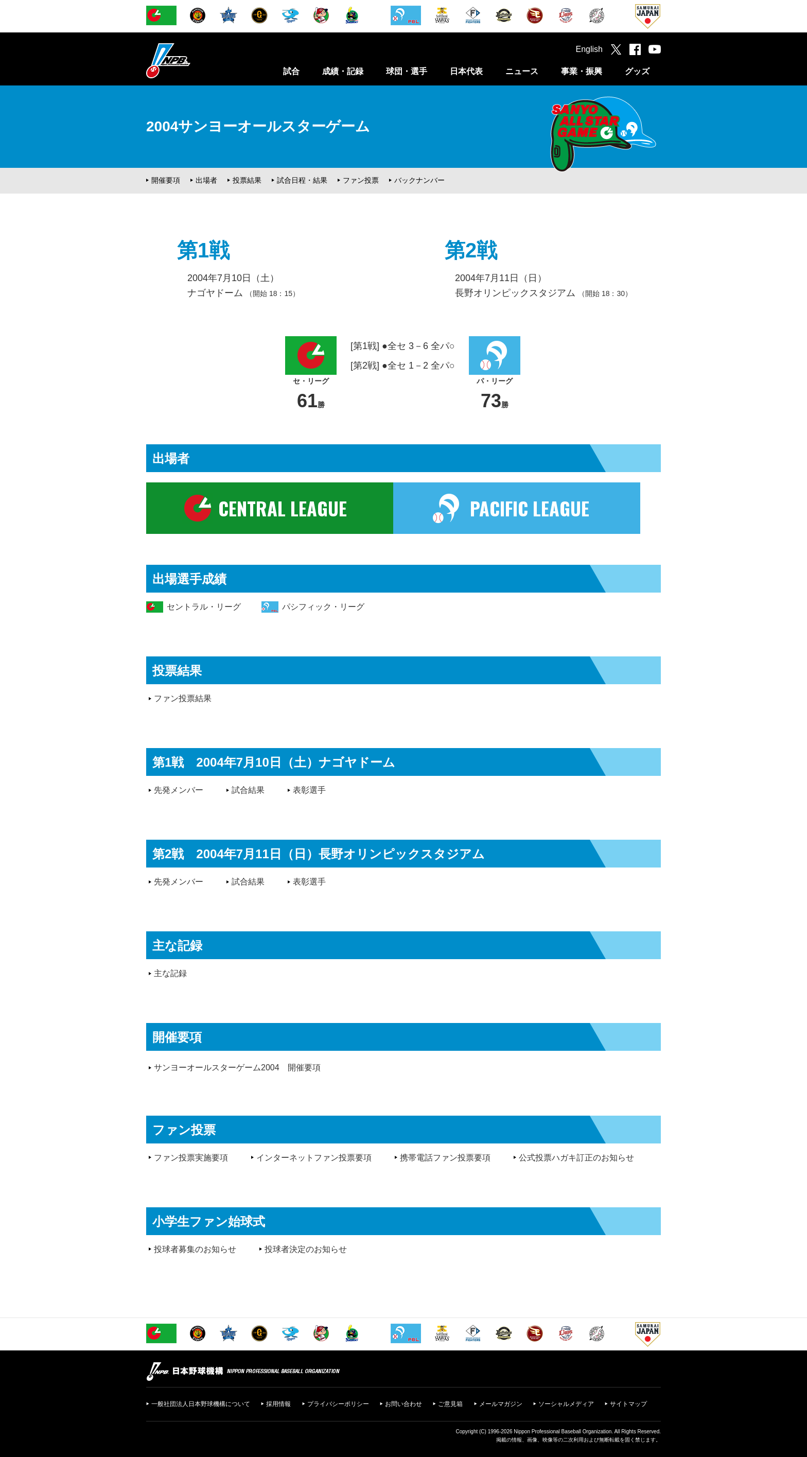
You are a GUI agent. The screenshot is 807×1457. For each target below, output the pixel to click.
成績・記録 (342, 71)
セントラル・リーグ (204, 606)
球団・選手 (406, 71)
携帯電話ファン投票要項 (445, 1157)
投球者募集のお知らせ (195, 1249)
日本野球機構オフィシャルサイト (194, 60)
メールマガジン (500, 1404)
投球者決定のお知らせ (306, 1249)
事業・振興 (581, 71)
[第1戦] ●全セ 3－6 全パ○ (402, 346)
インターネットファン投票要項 (314, 1157)
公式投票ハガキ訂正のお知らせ (576, 1157)
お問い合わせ (403, 1404)
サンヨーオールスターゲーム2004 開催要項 (237, 1067)
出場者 (206, 180)
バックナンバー (419, 180)
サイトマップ (628, 1404)
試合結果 (248, 790)
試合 (291, 71)
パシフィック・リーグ (323, 606)
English (589, 49)
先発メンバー (178, 790)
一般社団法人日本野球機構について (200, 1404)
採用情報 (278, 1404)
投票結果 (247, 180)
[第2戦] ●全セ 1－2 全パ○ (402, 365)
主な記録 (170, 973)
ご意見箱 (450, 1404)
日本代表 (466, 71)
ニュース (521, 71)
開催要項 (165, 180)
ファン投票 (361, 180)
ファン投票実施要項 (191, 1157)
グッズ (637, 71)
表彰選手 (309, 790)
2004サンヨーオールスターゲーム (258, 126)
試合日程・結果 (302, 180)
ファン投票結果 (183, 698)
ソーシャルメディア (566, 1404)
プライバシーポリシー (338, 1404)
